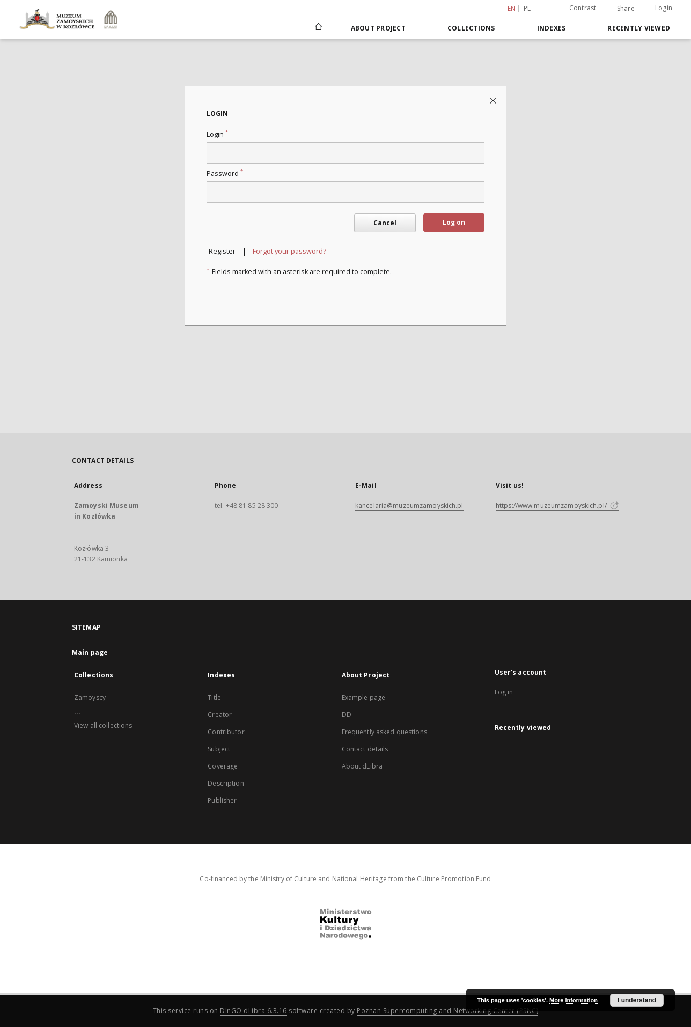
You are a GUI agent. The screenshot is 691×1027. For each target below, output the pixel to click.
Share (626, 8)
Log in (504, 692)
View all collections (103, 725)
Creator (220, 714)
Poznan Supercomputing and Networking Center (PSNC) (447, 1010)
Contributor (226, 731)
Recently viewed (638, 28)
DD (346, 714)
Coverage (223, 766)
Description (226, 783)
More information (573, 1000)
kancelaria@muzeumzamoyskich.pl (409, 505)
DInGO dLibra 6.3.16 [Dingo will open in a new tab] (253, 1010)
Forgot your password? (289, 251)
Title (214, 697)
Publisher (222, 800)
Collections (471, 28)
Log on (454, 222)
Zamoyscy (90, 697)
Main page (90, 652)
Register (222, 251)
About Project (378, 28)
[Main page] (318, 28)
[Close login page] (494, 100)
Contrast (583, 7)
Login (663, 7)
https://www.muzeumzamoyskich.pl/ (557, 505)
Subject (219, 748)
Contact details (365, 748)
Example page (363, 697)
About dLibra (362, 766)
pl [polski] (527, 8)
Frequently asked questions (384, 731)
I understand (637, 1000)
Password (225, 173)
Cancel (384, 222)
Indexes (551, 28)
